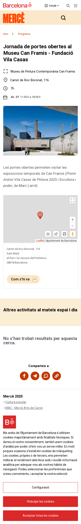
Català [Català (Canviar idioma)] (52, 6)
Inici (5, 34)
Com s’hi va (20, 279)
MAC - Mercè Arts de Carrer (24, 408)
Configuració (40, 502)
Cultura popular (15, 402)
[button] (63, 17)
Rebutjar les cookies (40, 516)
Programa (24, 34)
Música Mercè (14, 414)
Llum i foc (12, 419)
